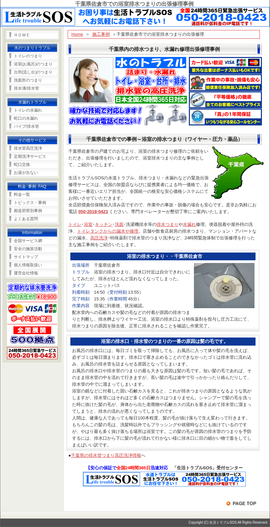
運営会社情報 (26, 273)
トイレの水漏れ (28, 110)
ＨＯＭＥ (22, 35)
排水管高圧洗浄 (28, 148)
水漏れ (189, 224)
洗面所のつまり (28, 80)
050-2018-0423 (93, 211)
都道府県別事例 (28, 210)
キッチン (103, 224)
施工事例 (101, 34)
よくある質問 (26, 218)
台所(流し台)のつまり (33, 72)
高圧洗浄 (99, 237)
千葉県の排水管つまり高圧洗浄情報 (106, 455)
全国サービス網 (28, 240)
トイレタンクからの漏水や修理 (107, 231)
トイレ (74, 224)
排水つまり (167, 224)
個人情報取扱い (28, 265)
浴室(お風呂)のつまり (33, 64)
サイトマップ (26, 257)
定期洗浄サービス (30, 156)
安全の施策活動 (28, 248)
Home (77, 34)
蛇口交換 (22, 164)
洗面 (119, 224)
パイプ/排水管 (26, 126)
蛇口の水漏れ (26, 118)
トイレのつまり (28, 56)
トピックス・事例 (30, 202)
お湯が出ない (26, 172)
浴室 (88, 224)
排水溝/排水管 (26, 88)
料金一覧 (22, 194)
